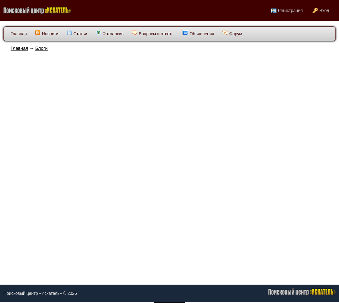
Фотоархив (110, 33)
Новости (46, 33)
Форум (232, 33)
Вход (324, 10)
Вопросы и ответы (153, 33)
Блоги (41, 48)
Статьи (77, 33)
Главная (19, 48)
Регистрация (290, 10)
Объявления (198, 33)
